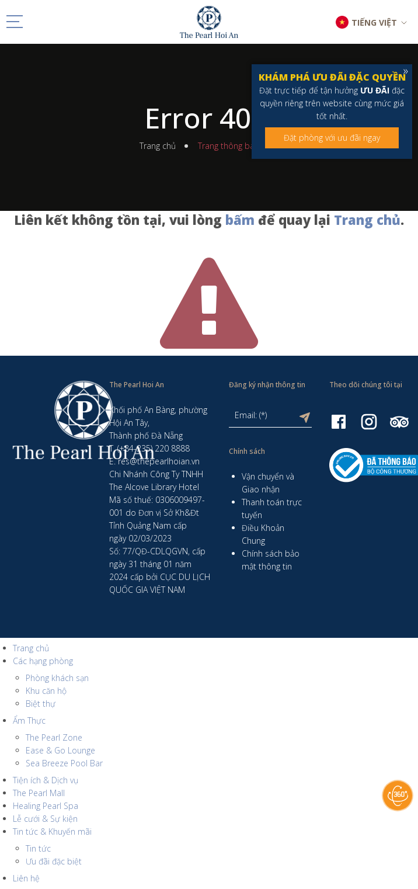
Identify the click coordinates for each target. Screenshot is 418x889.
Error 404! (209, 118)
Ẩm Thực (29, 720)
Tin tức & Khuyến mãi (52, 831)
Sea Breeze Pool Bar (64, 763)
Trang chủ (158, 145)
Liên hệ (26, 878)
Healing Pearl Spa (45, 805)
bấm (240, 219)
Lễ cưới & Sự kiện (45, 818)
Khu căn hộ (46, 690)
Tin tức (38, 848)
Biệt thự (40, 703)
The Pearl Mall (39, 792)
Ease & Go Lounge (60, 750)
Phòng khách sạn (57, 677)
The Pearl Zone (54, 737)
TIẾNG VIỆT (374, 22)
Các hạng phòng (43, 660)
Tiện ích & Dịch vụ (45, 780)
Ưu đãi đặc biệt (54, 861)
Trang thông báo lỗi (234, 145)
